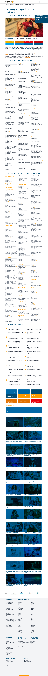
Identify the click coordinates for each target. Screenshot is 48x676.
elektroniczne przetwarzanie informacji (10, 117)
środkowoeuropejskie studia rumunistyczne (36, 169)
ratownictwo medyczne (35, 96)
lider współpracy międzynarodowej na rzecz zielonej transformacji (23, 131)
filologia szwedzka (8, 154)
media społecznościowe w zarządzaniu (22, 148)
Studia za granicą (23, 401)
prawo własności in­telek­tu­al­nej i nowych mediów (36, 83)
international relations (22, 92)
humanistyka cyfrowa (22, 78)
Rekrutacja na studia (9, 618)
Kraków (19, 613)
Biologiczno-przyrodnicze (10, 643)
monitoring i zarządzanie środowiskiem (22, 157)
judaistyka (20, 105)
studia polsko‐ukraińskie (35, 125)
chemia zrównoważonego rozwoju (10, 94)
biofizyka (7, 77)
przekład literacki (34, 85)
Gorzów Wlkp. (20, 608)
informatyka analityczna (22, 86)
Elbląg (32, 604)
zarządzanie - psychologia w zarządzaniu (36, 147)
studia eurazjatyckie (34, 114)
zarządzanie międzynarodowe (36, 152)
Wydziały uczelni (11, 411)
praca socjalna (33, 80)
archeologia (7, 70)
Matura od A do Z (11, 396)
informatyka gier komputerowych (24, 87)
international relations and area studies (23, 94)
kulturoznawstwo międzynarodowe (21, 124)
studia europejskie (8, 181)
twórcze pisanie (34, 135)
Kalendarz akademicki (12, 408)
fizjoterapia (7, 169)
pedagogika (33, 63)
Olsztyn (19, 619)
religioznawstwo (33, 101)
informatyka (20, 85)
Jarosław (32, 608)
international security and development (22, 99)
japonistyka (20, 104)
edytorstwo (7, 113)
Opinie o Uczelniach (9, 607)
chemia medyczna (8, 91)
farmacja (7, 131)
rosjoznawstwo (33, 105)
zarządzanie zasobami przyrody (36, 162)
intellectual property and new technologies (23, 91)
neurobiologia (8, 217)
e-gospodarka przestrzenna (10, 107)
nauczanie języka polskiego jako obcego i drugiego (24, 163)
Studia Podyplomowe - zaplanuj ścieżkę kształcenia (36, 401)
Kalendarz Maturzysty (9, 604)
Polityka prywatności (27, 661)
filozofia (6, 164)
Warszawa (32, 631)
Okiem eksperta (32, 643)
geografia (20, 67)
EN (38, 1)
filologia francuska (8, 140)
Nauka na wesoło (9, 626)
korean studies (20, 118)
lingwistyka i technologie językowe (22, 136)
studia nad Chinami (34, 119)
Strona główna (12, 4)
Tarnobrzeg (32, 627)
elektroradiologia (8, 118)
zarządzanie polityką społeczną (36, 153)
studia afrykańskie (34, 112)
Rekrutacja (18, 41)
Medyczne (8, 641)
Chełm (19, 603)
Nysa (31, 618)
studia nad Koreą (34, 122)
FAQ (7, 665)
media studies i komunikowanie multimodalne (23, 150)
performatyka (33, 70)
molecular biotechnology (22, 155)
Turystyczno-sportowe (9, 648)
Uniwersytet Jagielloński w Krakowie (21, 4)
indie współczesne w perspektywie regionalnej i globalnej (22, 82)
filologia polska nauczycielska (10, 149)
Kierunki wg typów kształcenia (41, 19)
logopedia (20, 137)
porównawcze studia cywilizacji (36, 77)
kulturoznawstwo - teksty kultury (23, 122)
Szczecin (32, 626)
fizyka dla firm (20, 64)
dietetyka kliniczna (8, 100)
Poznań (32, 621)
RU (40, 1)
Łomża (32, 615)
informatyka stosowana (22, 88)
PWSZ (7, 654)
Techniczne (8, 638)
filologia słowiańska (8, 155)
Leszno (32, 614)
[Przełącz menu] (34, 15)
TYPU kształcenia (26, 57)
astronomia (7, 71)
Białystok (32, 601)
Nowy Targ (20, 618)
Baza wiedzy (32, 642)
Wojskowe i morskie (9, 652)
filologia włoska (8, 163)
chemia (7, 90)
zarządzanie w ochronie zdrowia (36, 156)
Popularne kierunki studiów (10, 621)
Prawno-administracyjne (10, 642)
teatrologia (33, 132)
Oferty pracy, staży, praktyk (34, 640)
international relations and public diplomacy (24, 97)
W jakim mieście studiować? (10, 614)
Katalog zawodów (9, 624)
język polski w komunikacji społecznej (22, 107)
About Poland (8, 660)
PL (37, 1)
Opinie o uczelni (9, 41)
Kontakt (25, 662)
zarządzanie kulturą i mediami (36, 150)
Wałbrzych (32, 630)
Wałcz (19, 631)
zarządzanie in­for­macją (35, 276)
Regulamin (26, 660)
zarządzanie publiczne (9, 254)
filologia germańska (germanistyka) (11, 142)
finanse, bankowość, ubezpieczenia (9, 167)
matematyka (20, 142)
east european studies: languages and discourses (10, 112)
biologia (33, 293)
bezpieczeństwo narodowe (10, 74)
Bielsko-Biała (20, 602)
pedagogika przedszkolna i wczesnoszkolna (37, 65)
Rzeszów (32, 624)
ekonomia (7, 229)
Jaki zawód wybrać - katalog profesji (24, 396)
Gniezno (32, 607)
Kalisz (32, 609)
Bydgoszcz (32, 602)
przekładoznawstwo (34, 86)
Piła (31, 620)
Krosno (32, 613)
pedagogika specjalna (35, 69)
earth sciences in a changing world (10, 109)
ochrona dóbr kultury (21, 168)
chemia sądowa (8, 92)
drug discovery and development (11, 101)
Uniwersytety (8, 653)
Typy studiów (8, 613)
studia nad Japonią (34, 120)
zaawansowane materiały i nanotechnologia (35, 142)
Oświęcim (19, 620)
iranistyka (7, 295)
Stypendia (18, 44)
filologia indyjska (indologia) (10, 147)
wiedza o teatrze (34, 138)
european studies (8, 128)
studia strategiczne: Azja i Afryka (36, 236)
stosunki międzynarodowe (36, 111)
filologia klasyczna (8, 148)
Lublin (19, 615)
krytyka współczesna (9, 300)
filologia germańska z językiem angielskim (10, 144)
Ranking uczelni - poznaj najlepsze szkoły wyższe (11, 401)
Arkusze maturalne (9, 603)
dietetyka (7, 99)
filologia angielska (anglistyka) (11, 135)
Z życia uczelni (8, 610)
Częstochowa (20, 604)
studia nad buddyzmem (35, 123)
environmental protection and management (10, 120)
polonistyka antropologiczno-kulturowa (36, 76)
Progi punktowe (28, 41)
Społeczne (8, 646)
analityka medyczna (9, 67)
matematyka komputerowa (23, 143)
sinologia (33, 108)
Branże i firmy (32, 641)
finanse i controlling (8, 165)
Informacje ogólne (39, 15)
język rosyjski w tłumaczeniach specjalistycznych (23, 110)
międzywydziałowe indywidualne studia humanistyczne (24, 154)
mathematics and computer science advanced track (23, 145)
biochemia (7, 75)
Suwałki (19, 626)
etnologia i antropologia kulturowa (9, 123)
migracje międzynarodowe (22, 151)
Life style (7, 627)
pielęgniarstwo (34, 71)
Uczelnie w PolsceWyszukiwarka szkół (24, 391)
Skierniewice (33, 625)
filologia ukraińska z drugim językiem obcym (10, 160)
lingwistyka (7, 303)
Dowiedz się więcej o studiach (11, 620)
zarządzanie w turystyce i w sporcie (36, 158)
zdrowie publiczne (34, 164)
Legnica (19, 614)
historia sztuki (20, 77)
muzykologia (20, 159)
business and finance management (9, 86)
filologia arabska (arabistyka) (10, 138)
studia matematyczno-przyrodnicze (35, 118)
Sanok (19, 625)
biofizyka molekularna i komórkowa (9, 79)
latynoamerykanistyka (22, 129)
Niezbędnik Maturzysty (34, 391)
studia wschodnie (34, 128)
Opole (32, 619)
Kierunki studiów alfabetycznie (42, 17)
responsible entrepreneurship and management (36, 104)
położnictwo (20, 283)
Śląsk (19, 627)
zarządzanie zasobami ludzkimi (37, 160)
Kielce (32, 610)
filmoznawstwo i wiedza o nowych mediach (10, 133)
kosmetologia (21, 119)
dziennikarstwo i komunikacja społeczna (11, 104)
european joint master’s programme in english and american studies (10, 126)
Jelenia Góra (20, 609)
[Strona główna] (11, 2)
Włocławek (20, 632)
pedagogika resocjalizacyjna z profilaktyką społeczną (36, 67)
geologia (20, 71)
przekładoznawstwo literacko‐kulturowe (36, 88)
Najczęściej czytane (39, 21)
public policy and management (36, 91)
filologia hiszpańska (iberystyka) (11, 146)
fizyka (19, 63)
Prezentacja (27, 44)
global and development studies (23, 72)
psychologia (20, 302)
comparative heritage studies (10, 96)
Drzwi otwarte (37, 41)
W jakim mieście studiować (22, 643)
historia (20, 75)
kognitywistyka (20, 117)
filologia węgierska (8, 293)
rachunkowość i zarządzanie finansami (36, 95)
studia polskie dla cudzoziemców (36, 124)
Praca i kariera (8, 625)
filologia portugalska (9, 282)
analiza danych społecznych (23, 316)
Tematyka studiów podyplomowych (23, 642)
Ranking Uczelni (8, 608)
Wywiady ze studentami (10, 619)
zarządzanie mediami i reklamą (36, 151)
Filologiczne (8, 649)
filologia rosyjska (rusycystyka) (10, 152)
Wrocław (32, 632)
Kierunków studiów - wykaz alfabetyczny (11, 391)
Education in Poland (9, 661)
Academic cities (8, 662)
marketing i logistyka (9, 236)
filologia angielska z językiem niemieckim (10, 137)
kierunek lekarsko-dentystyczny (24, 116)
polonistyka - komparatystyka (36, 74)
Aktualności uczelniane (9, 609)
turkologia (32, 133)
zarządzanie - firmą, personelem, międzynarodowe (36, 145)
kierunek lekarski (21, 113)
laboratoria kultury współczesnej (24, 222)
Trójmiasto (20, 630)
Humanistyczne (8, 647)
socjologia (33, 109)
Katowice (19, 610)
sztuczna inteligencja (35, 129)
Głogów (19, 607)
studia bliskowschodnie (35, 113)
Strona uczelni (37, 44)
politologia (33, 217)
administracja (8, 65)
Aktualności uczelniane (34, 396)
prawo (32, 81)
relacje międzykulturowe (35, 100)
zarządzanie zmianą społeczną (36, 163)
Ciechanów (32, 603)
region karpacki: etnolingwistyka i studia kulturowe (37, 99)
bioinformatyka (8, 80)
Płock (19, 621)
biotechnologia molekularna (10, 84)
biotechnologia (8, 83)
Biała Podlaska (20, 601)
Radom (19, 624)
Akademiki (8, 44)
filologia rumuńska (8, 153)
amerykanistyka (8, 66)
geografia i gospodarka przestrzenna (22, 70)
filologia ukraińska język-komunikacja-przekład (9, 158)
